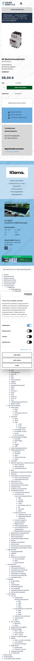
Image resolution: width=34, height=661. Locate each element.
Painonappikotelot (21, 526)
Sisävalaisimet (16, 289)
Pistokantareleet (20, 644)
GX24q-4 (14, 391)
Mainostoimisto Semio (9, 269)
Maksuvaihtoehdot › (17, 181)
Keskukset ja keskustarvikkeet (21, 472)
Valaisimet (11, 287)
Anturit (13, 596)
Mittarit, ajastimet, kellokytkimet (22, 463)
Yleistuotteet (11, 550)
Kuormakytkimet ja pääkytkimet (21, 528)
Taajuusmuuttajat (17, 651)
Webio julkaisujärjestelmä (24, 269)
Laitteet (13, 553)
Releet (13, 540)
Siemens (17, 452)
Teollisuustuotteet (9, 17)
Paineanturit (19, 618)
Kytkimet (14, 417)
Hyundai (17, 439)
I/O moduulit (15, 622)
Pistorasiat (14, 407)
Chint (20, 503)
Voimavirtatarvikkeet (22, 492)
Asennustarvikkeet (21, 15)
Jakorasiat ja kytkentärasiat (21, 476)
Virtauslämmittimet (18, 568)
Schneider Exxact (21, 431)
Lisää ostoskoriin (20, 87)
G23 (12, 395)
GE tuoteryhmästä (12, 151)
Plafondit (18, 291)
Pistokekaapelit (16, 629)
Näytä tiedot (24, 349)
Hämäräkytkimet (21, 468)
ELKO (16, 415)
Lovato (20, 500)
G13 (12, 376)
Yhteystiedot (8, 657)
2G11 (12, 378)
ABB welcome (16, 481)
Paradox (17, 454)
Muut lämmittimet (17, 572)
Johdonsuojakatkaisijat (19, 437)
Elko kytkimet (19, 435)
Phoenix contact (20, 649)
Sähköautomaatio (10, 282)
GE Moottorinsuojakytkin (14, 20)
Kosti (20, 426)
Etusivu (6, 275)
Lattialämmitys (16, 577)
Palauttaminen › (17, 189)
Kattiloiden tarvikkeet (18, 574)
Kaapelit (10, 579)
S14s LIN (13, 374)
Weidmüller (19, 647)
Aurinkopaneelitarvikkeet (20, 539)
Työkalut (14, 461)
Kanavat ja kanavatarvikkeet (21, 546)
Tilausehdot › (17, 186)
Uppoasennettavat (21, 479)
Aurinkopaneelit (9, 284)
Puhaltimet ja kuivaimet (19, 570)
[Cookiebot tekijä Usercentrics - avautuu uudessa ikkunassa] (24, 294)
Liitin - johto (19, 635)
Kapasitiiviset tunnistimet (23, 609)
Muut (12, 387)
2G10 (12, 393)
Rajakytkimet (19, 524)
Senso (17, 433)
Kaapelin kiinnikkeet (18, 542)
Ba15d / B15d (15, 404)
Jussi (19, 424)
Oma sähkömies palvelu (12, 659)
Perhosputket (16, 380)
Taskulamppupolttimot (19, 402)
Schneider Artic (20, 430)
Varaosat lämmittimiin (19, 575)
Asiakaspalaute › (17, 195)
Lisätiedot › (5, 72)
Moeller (20, 502)
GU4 (12, 400)
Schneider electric (21, 413)
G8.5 (12, 389)
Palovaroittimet (20, 457)
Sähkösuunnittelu (10, 280)
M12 (19, 601)
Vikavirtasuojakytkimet (19, 448)
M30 (19, 603)
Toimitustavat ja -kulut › (17, 184)
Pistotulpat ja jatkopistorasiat (21, 548)
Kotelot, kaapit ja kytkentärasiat (20, 521)
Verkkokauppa (7, 15)
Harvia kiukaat (20, 559)
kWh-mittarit (19, 465)
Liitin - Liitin (18, 631)
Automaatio (11, 594)
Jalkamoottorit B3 (24, 515)
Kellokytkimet (19, 467)
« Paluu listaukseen (17, 9)
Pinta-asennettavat (22, 478)
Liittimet (14, 474)
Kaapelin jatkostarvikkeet (20, 590)
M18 (19, 605)
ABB (16, 411)
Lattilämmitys (16, 487)
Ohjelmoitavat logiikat (18, 627)
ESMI (16, 459)
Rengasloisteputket (18, 385)
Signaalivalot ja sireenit (23, 531)
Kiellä (17, 365)
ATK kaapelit (15, 588)
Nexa (16, 420)
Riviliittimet (15, 646)
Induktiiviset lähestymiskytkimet (22, 599)
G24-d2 (13, 398)
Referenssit (8, 655)
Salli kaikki (17, 355)
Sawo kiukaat (19, 563)
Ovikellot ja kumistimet (19, 489)
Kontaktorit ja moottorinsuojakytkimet (14, 18)
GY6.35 (13, 383)
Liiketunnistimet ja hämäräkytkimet (17, 536)
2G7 (12, 371)
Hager (17, 444)
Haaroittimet (19, 633)
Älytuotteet (15, 544)
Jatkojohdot (15, 585)
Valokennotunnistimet (22, 616)
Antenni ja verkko (17, 483)
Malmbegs (18, 441)
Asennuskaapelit (17, 587)
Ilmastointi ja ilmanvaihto (20, 485)
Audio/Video (15, 581)
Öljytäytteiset (16, 566)
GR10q (13, 382)
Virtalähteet (15, 653)
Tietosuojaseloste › (17, 192)
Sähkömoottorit (20, 513)
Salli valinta (17, 360)
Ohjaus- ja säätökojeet (19, 636)
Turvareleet (19, 642)
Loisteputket (15, 372)
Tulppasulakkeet (17, 551)
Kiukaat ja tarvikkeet (18, 557)
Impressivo (22, 428)
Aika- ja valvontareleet (23, 640)
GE (21, 19)
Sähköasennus (9, 276)
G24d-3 (13, 396)
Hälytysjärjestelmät (18, 450)
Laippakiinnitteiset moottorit (24, 517)
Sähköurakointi (9, 278)
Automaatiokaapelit (18, 592)
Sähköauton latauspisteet (20, 533)
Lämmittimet (12, 564)
